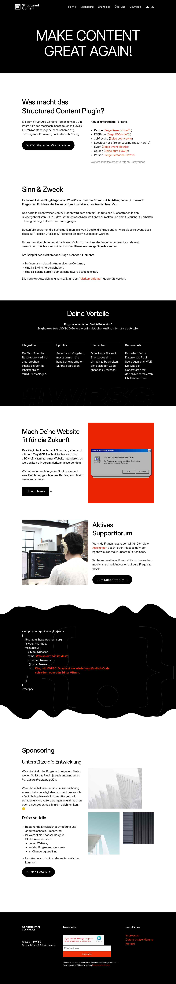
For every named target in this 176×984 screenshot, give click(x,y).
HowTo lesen (35, 491)
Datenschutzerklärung (101, 965)
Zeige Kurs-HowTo (116, 151)
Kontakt (130, 943)
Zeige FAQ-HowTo (118, 134)
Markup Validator (90, 278)
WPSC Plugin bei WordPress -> (48, 145)
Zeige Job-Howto (121, 138)
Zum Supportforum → (112, 580)
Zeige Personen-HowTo (120, 155)
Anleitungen (99, 547)
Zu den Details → (38, 872)
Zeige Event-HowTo (115, 146)
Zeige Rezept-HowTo (118, 130)
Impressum (132, 935)
